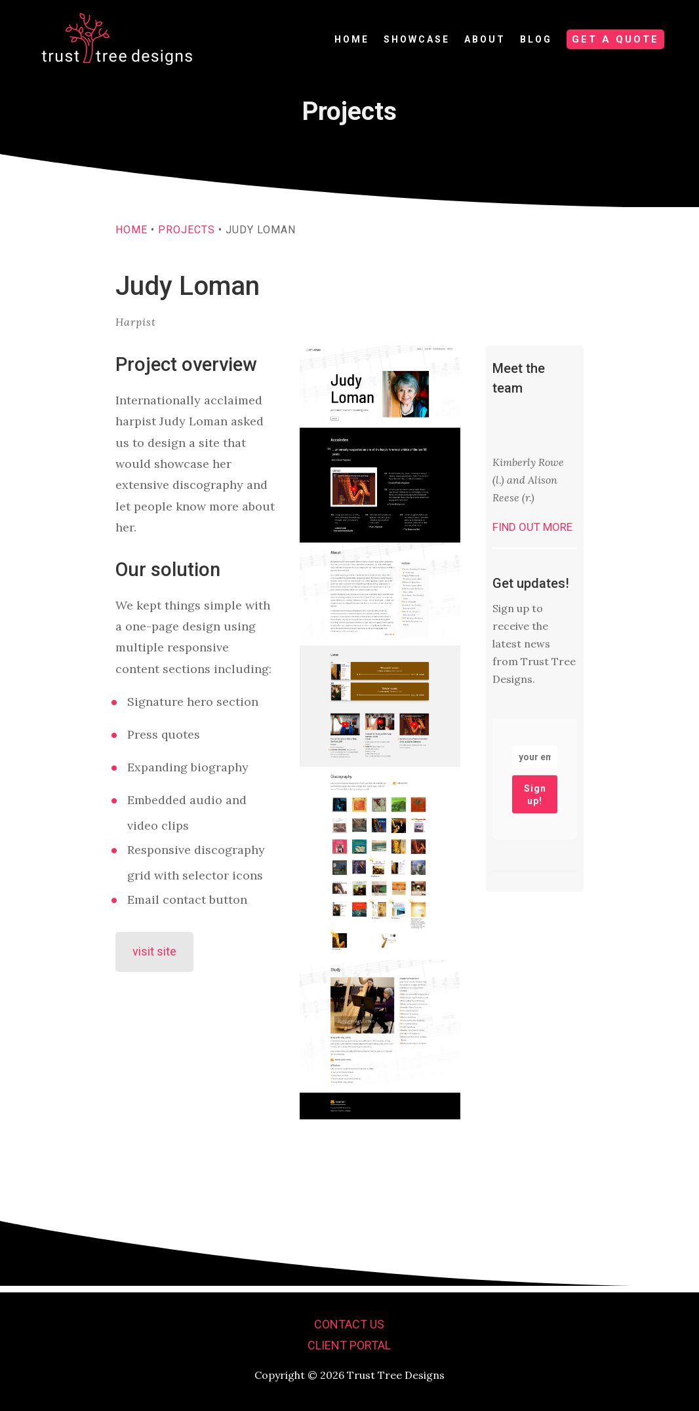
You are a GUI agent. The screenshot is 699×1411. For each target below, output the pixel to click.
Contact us (349, 1324)
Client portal (349, 1345)
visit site (154, 958)
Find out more (532, 533)
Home (131, 236)
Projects (186, 236)
